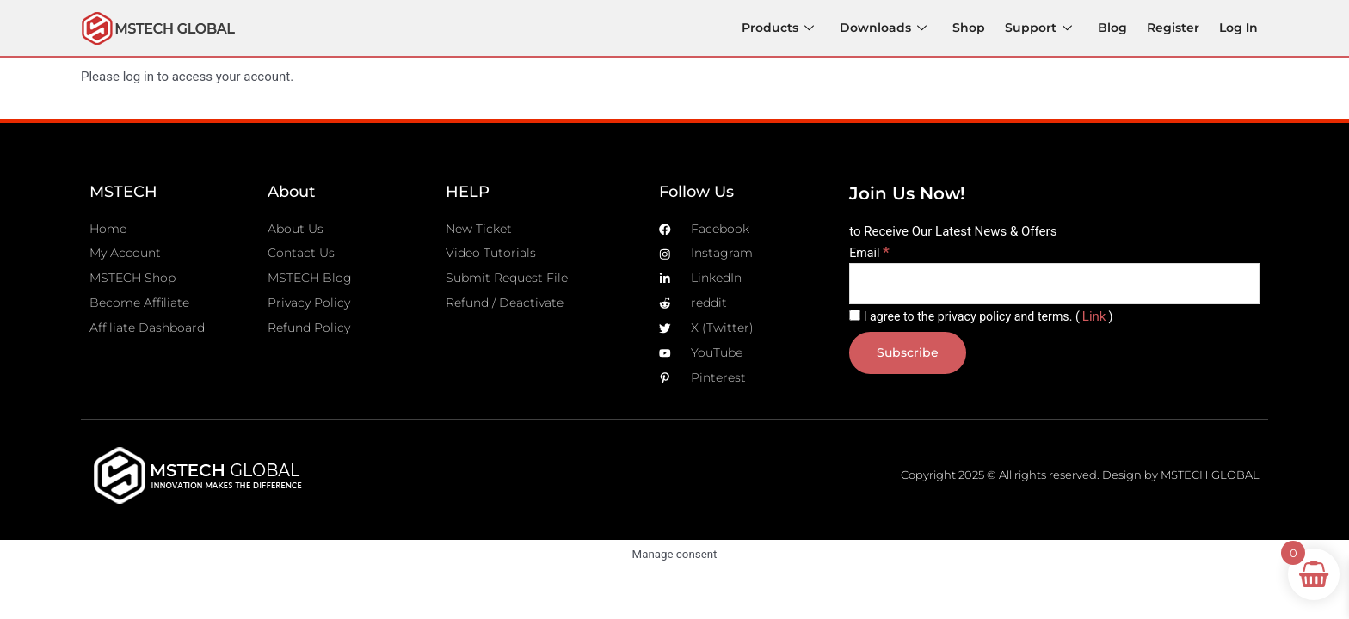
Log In (1239, 27)
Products (783, 27)
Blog (1115, 27)
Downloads (889, 27)
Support (1042, 27)
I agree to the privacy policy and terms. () (987, 319)
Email (870, 253)
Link (1106, 319)
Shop (974, 27)
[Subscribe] (909, 356)
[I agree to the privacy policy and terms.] (854, 317)
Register (1174, 27)
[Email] (1054, 286)
